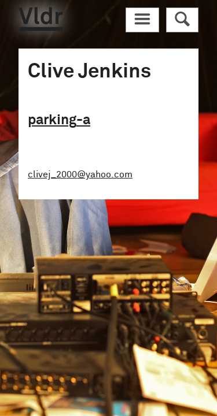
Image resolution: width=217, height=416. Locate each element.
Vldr (40, 19)
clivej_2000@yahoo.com (80, 174)
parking (59, 120)
